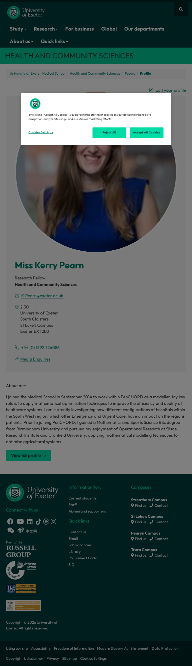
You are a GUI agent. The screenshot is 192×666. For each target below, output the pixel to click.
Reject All (109, 132)
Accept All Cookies (146, 132)
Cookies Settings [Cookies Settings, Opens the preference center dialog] (40, 132)
